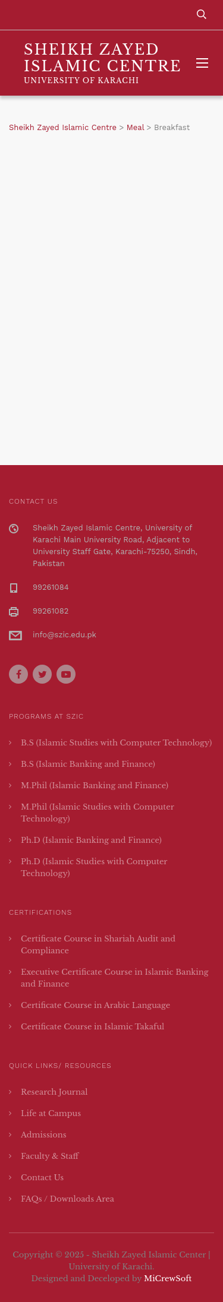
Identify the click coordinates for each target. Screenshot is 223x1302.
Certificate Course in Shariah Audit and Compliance (98, 945)
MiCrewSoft (167, 1278)
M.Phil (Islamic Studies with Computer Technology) (97, 813)
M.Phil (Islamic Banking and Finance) (94, 785)
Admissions (44, 1135)
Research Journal (54, 1092)
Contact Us (42, 1178)
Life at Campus (51, 1113)
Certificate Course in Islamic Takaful (92, 1027)
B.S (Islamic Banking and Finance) (88, 764)
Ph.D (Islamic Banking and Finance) (91, 840)
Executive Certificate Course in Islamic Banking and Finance (114, 978)
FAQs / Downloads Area (67, 1199)
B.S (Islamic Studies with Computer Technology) (116, 743)
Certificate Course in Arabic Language (95, 1005)
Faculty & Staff (49, 1156)
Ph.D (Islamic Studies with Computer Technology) (94, 867)
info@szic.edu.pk (64, 634)
